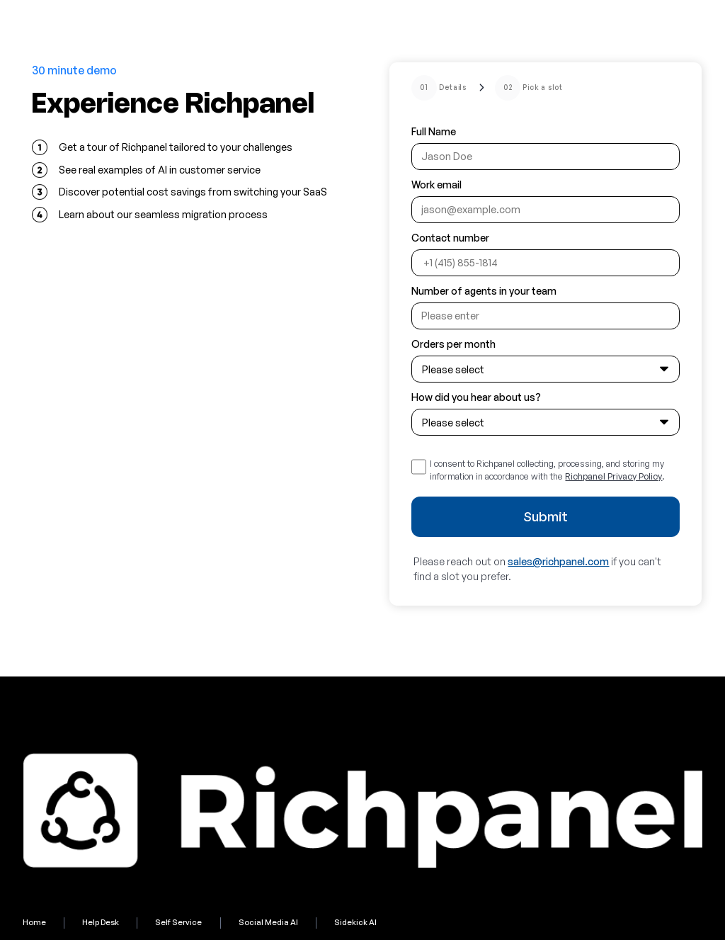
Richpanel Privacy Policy (613, 476)
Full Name (433, 131)
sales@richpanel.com (558, 561)
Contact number (450, 238)
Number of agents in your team (483, 291)
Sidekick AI (355, 922)
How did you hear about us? (476, 397)
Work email (436, 185)
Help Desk (100, 922)
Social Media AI (268, 922)
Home (34, 922)
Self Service (178, 922)
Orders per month (453, 344)
